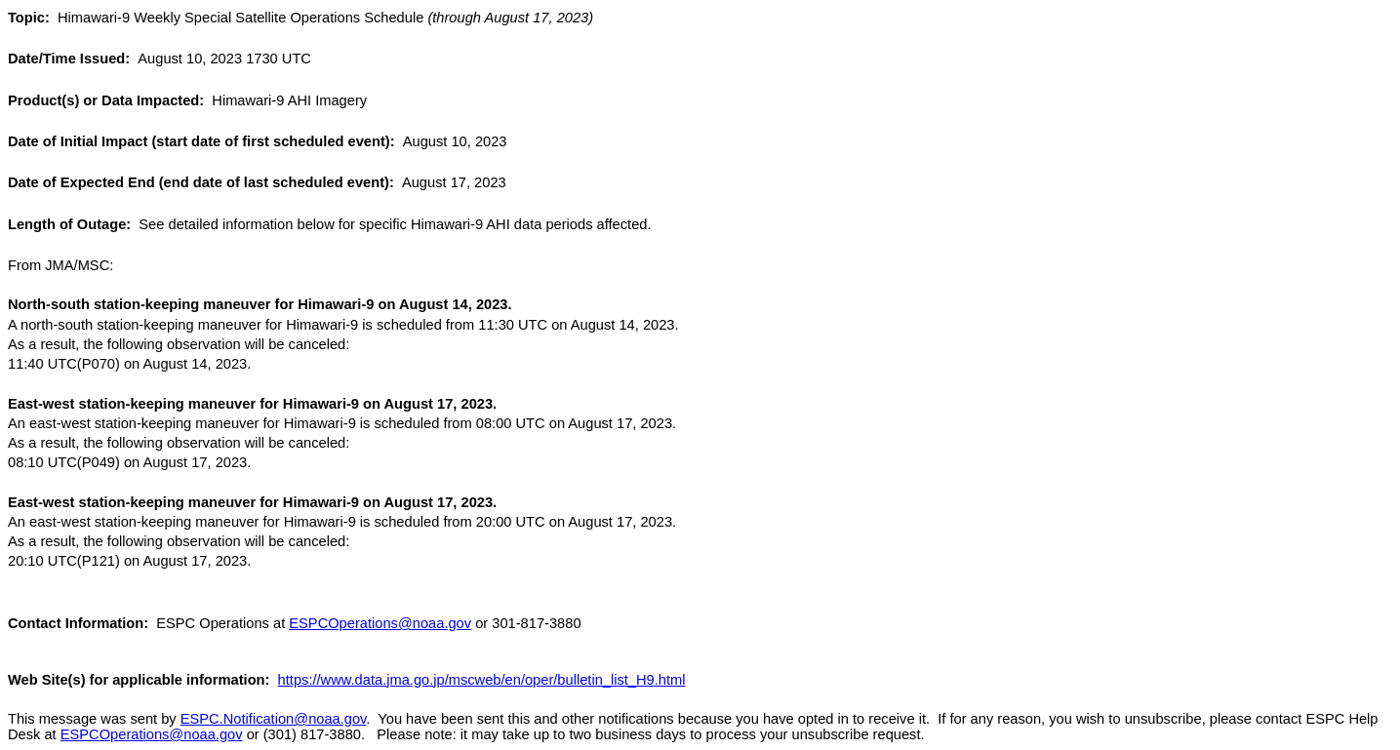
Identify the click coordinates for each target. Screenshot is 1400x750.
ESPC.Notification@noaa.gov (273, 719)
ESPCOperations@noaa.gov (380, 623)
